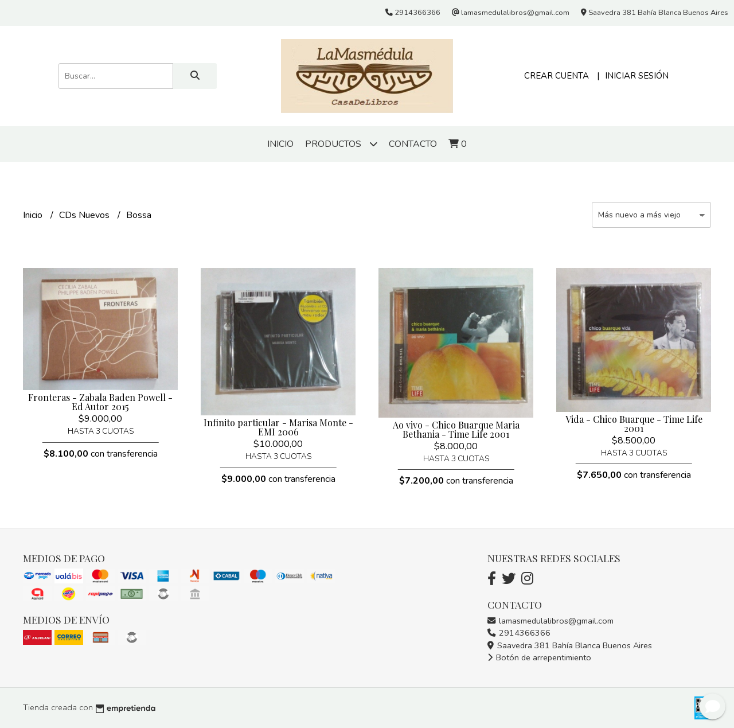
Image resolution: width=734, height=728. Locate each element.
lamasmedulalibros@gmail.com (550, 620)
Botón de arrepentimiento (539, 657)
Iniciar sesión (637, 75)
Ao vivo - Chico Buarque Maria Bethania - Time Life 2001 (456, 429)
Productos (341, 143)
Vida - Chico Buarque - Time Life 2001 (633, 423)
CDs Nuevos (85, 215)
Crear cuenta (556, 75)
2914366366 (518, 633)
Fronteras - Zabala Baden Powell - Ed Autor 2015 (100, 401)
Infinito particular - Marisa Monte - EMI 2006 (278, 427)
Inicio (280, 144)
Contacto (413, 144)
